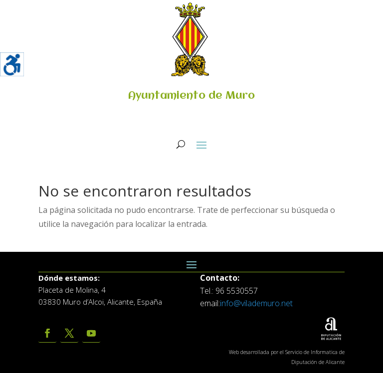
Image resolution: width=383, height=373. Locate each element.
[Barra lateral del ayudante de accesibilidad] (12, 64)
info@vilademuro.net (256, 303)
